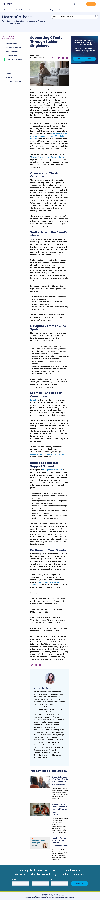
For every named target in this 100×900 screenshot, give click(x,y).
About (36, 4)
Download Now (84, 59)
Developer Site (46, 896)
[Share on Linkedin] (62, 58)
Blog (51, 10)
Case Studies (19, 10)
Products (28, 4)
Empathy (34, 400)
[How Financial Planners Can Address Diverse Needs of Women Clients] (40, 809)
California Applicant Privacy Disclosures (35, 897)
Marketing (10, 77)
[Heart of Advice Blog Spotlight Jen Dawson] (40, 843)
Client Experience (12, 51)
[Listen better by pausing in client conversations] (40, 782)
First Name (16, 880)
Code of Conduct (57, 896)
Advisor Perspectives (14, 47)
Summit (61, 10)
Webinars (41, 10)
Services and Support (48, 4)
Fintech (9, 67)
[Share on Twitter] (58, 58)
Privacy (34, 896)
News (31, 10)
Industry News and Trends (13, 72)
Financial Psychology (14, 59)
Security (39, 896)
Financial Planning (13, 55)
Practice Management (14, 81)
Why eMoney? (19, 4)
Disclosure (65, 896)
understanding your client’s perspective (47, 454)
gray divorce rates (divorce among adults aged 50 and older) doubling (48, 136)
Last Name (36, 880)
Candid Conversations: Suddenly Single (47, 157)
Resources (59, 4)
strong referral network (52, 470)
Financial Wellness (13, 63)
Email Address (56, 880)
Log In (82, 4)
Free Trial (91, 4)
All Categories (11, 43)
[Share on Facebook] (66, 58)
